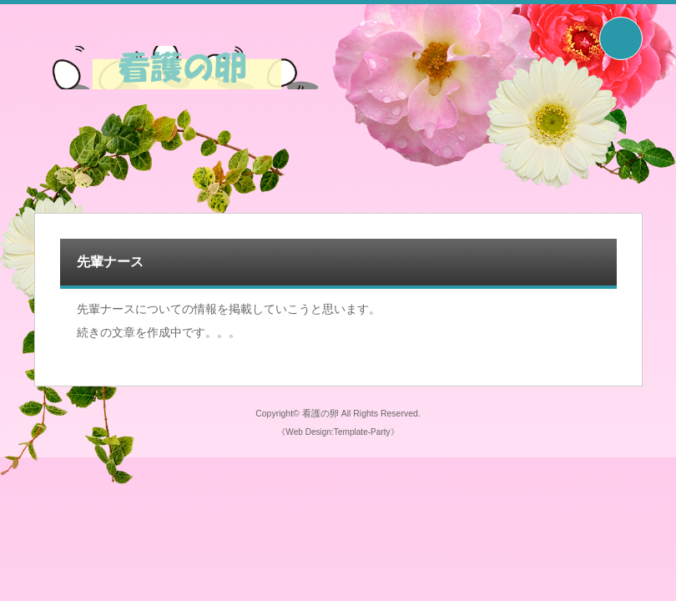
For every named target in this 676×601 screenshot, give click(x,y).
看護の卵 (320, 413)
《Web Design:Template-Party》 (337, 432)
